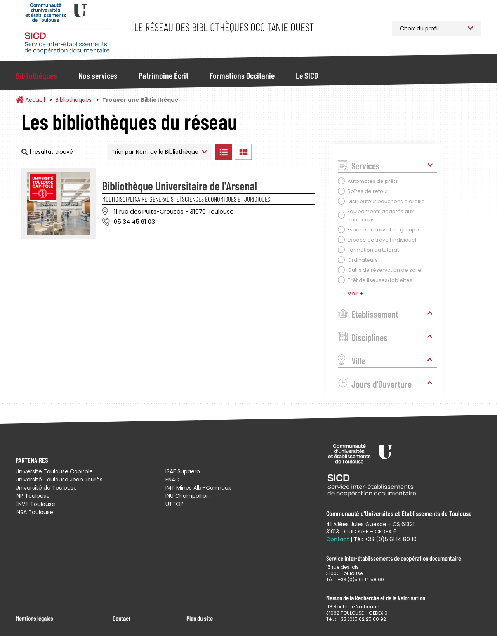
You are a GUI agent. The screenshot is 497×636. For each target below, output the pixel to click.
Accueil (35, 99)
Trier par (122, 152)
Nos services (97, 75)
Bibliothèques (36, 75)
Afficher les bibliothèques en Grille (243, 152)
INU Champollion (187, 496)
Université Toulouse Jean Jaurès (59, 479)
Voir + (355, 293)
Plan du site (199, 618)
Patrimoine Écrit (163, 75)
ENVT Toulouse (35, 504)
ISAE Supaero (182, 471)
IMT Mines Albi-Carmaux (198, 488)
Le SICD (307, 75)
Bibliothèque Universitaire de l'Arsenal (179, 186)
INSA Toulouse (34, 512)
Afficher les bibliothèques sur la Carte (287, 152)
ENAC (172, 479)
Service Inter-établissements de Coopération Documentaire (67, 28)
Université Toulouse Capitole (54, 471)
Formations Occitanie (242, 75)
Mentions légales (34, 618)
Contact (121, 618)
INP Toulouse (33, 496)
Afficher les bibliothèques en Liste (223, 152)
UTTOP (174, 504)
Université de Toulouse (46, 488)
